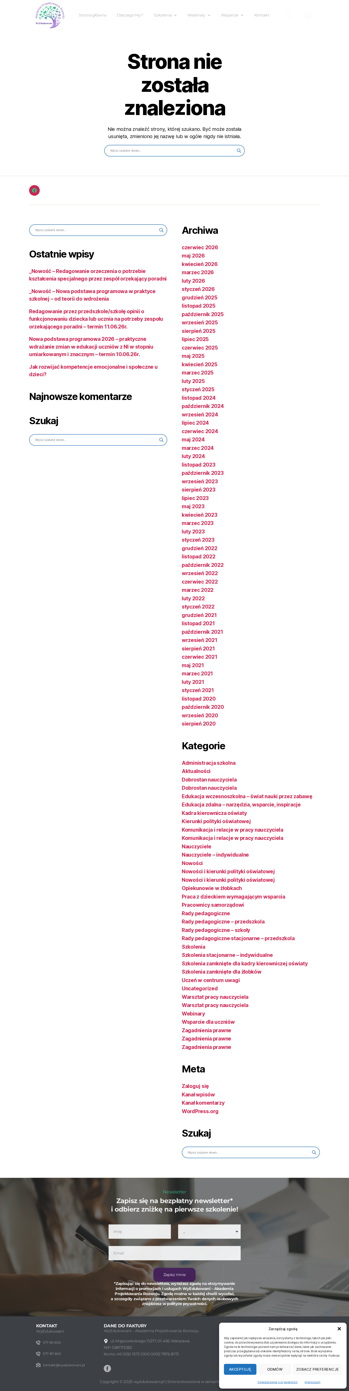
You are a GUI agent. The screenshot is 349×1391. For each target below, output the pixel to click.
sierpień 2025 (198, 331)
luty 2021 (193, 682)
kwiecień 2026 (200, 264)
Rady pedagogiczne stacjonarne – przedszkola (238, 938)
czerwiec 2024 (200, 431)
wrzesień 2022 (200, 573)
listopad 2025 (198, 306)
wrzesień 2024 (200, 415)
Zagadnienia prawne (206, 1030)
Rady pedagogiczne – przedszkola (223, 922)
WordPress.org (200, 1111)
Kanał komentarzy (203, 1103)
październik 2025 (203, 314)
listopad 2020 (199, 699)
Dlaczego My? (130, 15)
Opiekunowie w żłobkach (212, 888)
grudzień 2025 (199, 298)
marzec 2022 (198, 590)
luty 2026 (193, 281)
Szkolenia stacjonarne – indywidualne (227, 955)
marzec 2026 (198, 272)
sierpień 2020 (199, 724)
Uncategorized (200, 988)
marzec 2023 (198, 523)
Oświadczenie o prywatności (277, 1382)
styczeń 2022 (198, 607)
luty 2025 (193, 381)
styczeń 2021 (198, 690)
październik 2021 (202, 632)
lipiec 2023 (195, 498)
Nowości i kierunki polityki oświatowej (228, 871)
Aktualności (196, 771)
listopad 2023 (198, 465)
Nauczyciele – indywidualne (215, 855)
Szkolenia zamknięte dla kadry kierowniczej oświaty (245, 964)
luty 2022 (193, 598)
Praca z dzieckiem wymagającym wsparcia (233, 897)
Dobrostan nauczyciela (209, 780)
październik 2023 (203, 473)
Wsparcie (232, 15)
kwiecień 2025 (199, 364)
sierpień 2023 (198, 490)
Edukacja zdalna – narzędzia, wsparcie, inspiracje (241, 805)
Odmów (275, 1369)
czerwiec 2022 (200, 582)
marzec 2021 (197, 674)
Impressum (312, 1382)
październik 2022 (203, 565)
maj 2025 (193, 356)
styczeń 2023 (198, 540)
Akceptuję (240, 1369)
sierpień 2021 (198, 649)
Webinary (198, 15)
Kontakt (262, 15)
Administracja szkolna (208, 763)
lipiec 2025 (195, 339)
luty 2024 (193, 456)
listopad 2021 (198, 623)
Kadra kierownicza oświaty (214, 813)
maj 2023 (193, 506)
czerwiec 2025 (200, 348)
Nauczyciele (196, 847)
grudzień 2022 (199, 548)
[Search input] (172, 150)
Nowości (192, 863)
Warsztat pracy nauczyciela (215, 997)
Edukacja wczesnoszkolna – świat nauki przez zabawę (247, 796)
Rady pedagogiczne (206, 913)
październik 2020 (203, 707)
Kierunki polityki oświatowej (216, 821)
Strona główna (92, 15)
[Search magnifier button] (239, 150)
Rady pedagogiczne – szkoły (216, 930)
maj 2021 (193, 665)
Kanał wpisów (198, 1095)
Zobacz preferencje (317, 1369)
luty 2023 (193, 532)
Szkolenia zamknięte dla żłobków (222, 972)
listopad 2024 (199, 398)
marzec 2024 (198, 448)
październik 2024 (203, 406)
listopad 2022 (198, 557)
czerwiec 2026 (200, 247)
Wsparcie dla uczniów (208, 1022)
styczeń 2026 (198, 289)
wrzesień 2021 (199, 640)
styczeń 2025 (198, 389)
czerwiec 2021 (199, 657)
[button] (339, 1328)
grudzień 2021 (199, 615)
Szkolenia (165, 15)
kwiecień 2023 (199, 515)
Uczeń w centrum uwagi (211, 980)
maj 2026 (193, 256)
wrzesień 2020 (200, 715)
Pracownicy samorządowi (213, 905)
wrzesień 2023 (200, 481)
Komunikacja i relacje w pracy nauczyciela (232, 830)
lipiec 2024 (195, 423)
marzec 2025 (198, 373)
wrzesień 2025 (200, 323)
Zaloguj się (195, 1086)
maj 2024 (193, 440)
